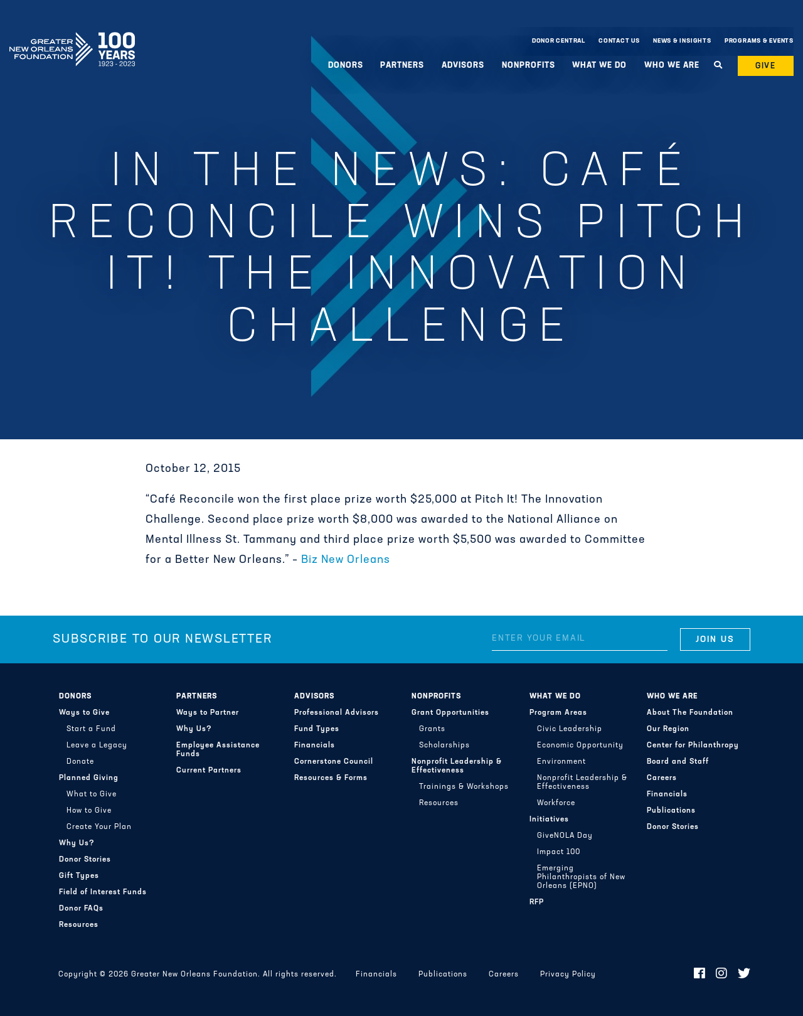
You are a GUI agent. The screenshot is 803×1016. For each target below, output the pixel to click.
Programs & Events (759, 41)
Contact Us (619, 41)
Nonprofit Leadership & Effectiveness (457, 766)
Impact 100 (558, 852)
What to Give (91, 794)
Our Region (668, 729)
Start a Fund (91, 729)
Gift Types (79, 876)
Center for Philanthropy (693, 745)
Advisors (463, 65)
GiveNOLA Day (565, 836)
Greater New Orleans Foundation (72, 38)
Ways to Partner (207, 713)
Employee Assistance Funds (218, 750)
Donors (345, 65)
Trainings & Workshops (464, 787)
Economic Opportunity (580, 745)
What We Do (599, 65)
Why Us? (77, 843)
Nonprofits (528, 65)
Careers (662, 778)
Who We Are (671, 65)
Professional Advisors (336, 713)
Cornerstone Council (333, 762)
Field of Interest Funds (103, 892)
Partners (402, 65)
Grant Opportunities (450, 713)
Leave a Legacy (96, 745)
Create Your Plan (99, 827)
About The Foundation (690, 713)
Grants (432, 729)
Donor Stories (85, 860)
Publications (671, 811)
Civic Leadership (569, 729)
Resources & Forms (331, 778)
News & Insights (682, 41)
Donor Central (558, 41)
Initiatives (549, 819)
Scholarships (444, 745)
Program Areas (558, 713)
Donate (80, 762)
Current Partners (209, 770)
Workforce (556, 803)
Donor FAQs (81, 908)
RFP (536, 902)
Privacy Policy (568, 974)
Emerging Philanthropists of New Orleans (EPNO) (581, 877)
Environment (561, 762)
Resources (78, 925)
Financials (314, 745)
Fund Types (316, 729)
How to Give (89, 811)
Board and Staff (678, 762)
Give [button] (766, 66)
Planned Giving (89, 778)
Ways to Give (84, 713)
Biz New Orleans (345, 560)
